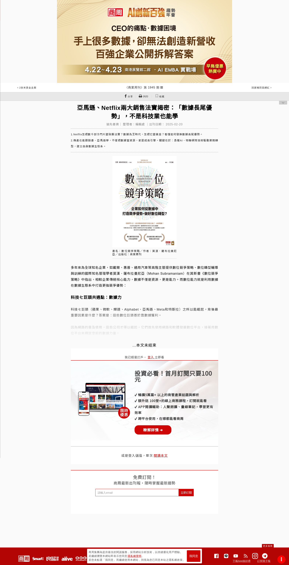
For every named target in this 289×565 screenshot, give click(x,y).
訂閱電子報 (263, 560)
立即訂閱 (186, 492)
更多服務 (268, 546)
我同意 (193, 556)
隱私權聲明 (135, 555)
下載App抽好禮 (241, 560)
